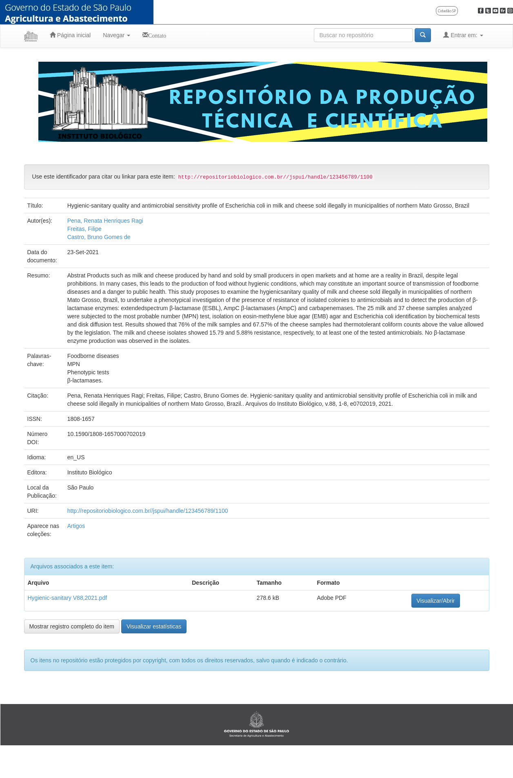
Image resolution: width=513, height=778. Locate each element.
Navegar (116, 35)
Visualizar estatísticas (154, 626)
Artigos (76, 526)
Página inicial (70, 34)
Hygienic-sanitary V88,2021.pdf (67, 598)
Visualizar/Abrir (436, 600)
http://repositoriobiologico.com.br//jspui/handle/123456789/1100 (147, 510)
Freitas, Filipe (84, 229)
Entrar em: (463, 34)
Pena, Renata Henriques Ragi (105, 220)
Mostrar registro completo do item (72, 626)
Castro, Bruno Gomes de (99, 237)
